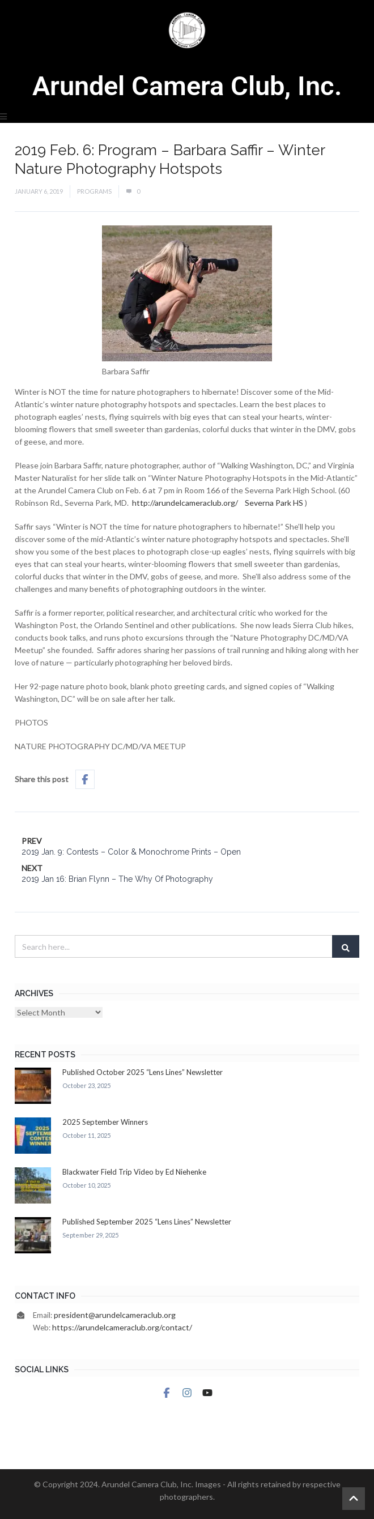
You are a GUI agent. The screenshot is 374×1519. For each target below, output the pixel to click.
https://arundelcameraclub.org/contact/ (122, 1327)
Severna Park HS (274, 502)
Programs (94, 191)
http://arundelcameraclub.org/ (185, 502)
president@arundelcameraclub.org (115, 1315)
